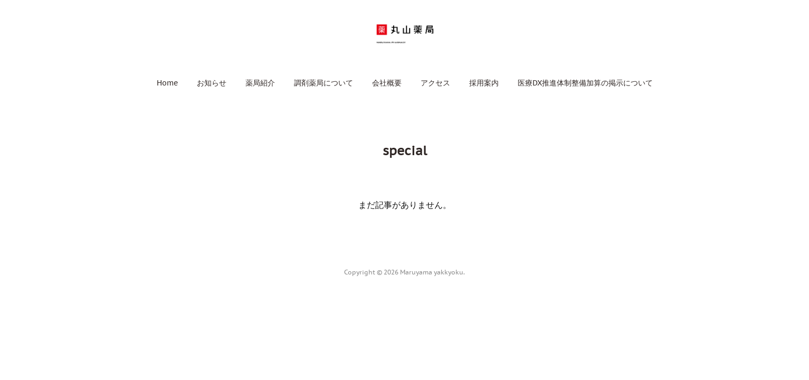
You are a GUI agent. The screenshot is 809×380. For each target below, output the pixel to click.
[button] (167, 83)
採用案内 (484, 83)
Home (167, 83)
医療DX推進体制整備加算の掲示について (585, 83)
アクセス (435, 83)
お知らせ (211, 83)
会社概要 (387, 83)
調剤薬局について (323, 83)
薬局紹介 (260, 83)
